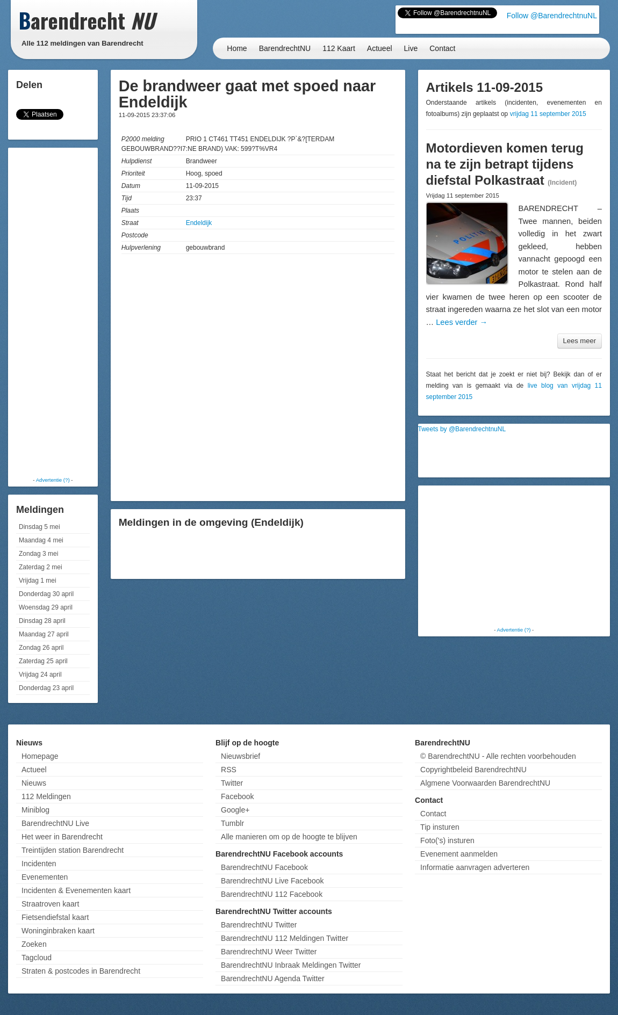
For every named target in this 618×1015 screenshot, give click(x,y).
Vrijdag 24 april (40, 674)
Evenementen (44, 877)
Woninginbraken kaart (58, 930)
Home (237, 48)
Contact (442, 48)
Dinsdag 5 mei (39, 527)
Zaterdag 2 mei (40, 567)
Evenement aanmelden (459, 854)
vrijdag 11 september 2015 (548, 114)
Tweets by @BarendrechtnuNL (462, 429)
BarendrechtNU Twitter (259, 924)
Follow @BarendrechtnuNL (552, 15)
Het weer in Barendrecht (62, 836)
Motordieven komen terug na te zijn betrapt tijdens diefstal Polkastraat (505, 164)
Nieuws (33, 783)
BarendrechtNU (285, 48)
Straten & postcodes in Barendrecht (80, 971)
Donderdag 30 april (46, 594)
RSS (228, 769)
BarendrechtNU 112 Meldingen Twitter (284, 938)
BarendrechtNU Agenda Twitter (273, 978)
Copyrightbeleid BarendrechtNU (473, 769)
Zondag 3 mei (38, 553)
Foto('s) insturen (447, 840)
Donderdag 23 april (46, 688)
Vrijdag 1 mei (37, 580)
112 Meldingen (46, 796)
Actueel (379, 48)
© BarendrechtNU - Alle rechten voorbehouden (498, 756)
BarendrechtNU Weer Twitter (269, 951)
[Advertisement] (54, 311)
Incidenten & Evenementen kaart (76, 890)
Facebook (237, 796)
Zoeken (34, 944)
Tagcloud (36, 957)
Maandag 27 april (44, 634)
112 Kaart (338, 48)
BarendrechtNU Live (55, 823)
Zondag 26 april (41, 647)
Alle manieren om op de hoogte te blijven (289, 836)
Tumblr (232, 823)
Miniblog (35, 810)
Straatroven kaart (50, 904)
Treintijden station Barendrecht (72, 850)
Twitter (232, 783)
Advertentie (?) (53, 480)
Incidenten (38, 863)
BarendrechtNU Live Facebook (272, 880)
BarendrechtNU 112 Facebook (271, 894)
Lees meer (579, 341)
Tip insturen (439, 827)
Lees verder (461, 322)
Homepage (40, 756)
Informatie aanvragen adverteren (474, 867)
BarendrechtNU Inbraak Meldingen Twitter (291, 965)
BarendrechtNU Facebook (264, 867)
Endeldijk (199, 223)
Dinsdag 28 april (42, 621)
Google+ (235, 810)
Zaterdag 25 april (43, 661)
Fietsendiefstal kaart (55, 917)
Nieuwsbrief (240, 756)
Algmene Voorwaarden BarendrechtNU (485, 783)
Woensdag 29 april (46, 607)
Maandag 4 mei (41, 540)
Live (411, 48)
